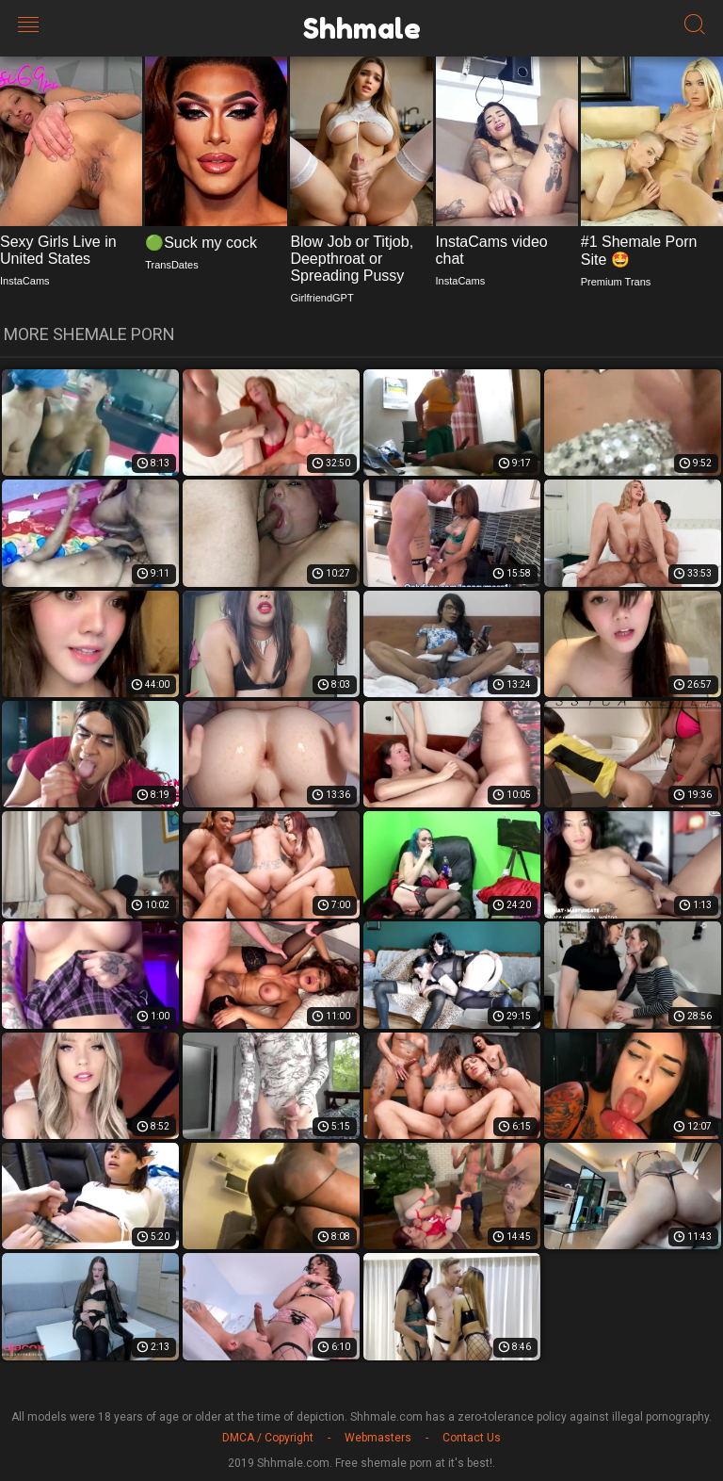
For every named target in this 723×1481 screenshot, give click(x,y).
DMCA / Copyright (267, 1437)
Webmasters (378, 1437)
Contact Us (471, 1437)
